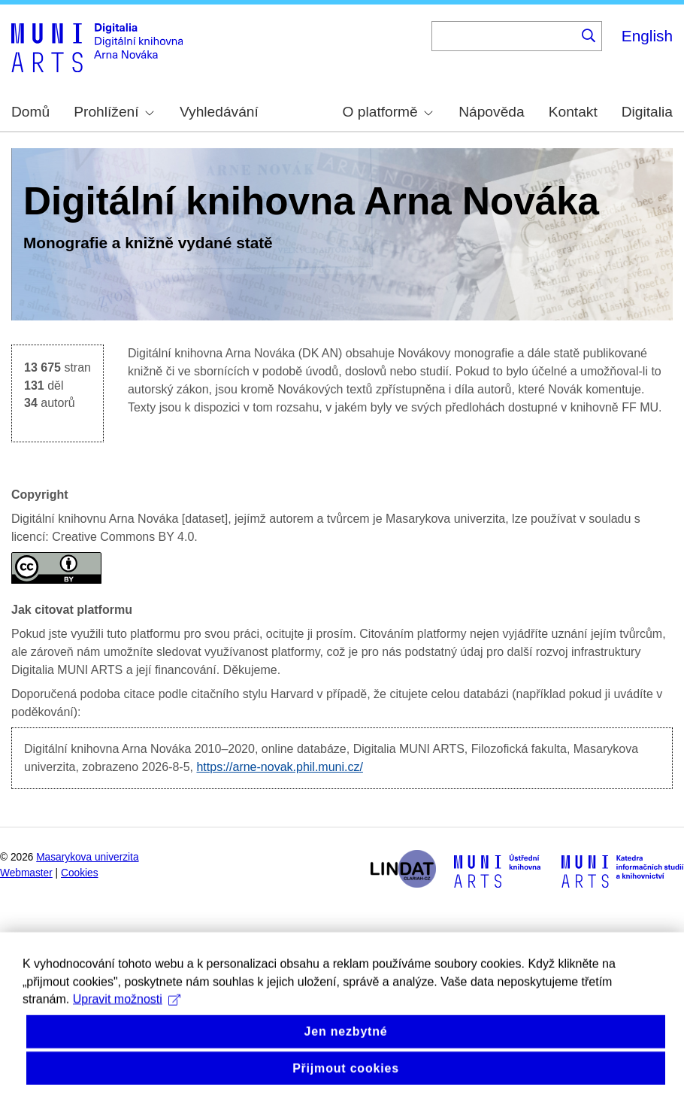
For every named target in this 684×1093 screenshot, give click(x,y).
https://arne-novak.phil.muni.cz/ (279, 767)
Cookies (79, 873)
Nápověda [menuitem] (491, 112)
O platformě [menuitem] (388, 112)
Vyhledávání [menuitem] (219, 112)
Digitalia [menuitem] (647, 112)
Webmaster (26, 873)
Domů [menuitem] (30, 112)
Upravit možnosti (126, 1014)
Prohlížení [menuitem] (113, 112)
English (647, 35)
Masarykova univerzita (87, 857)
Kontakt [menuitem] (573, 112)
